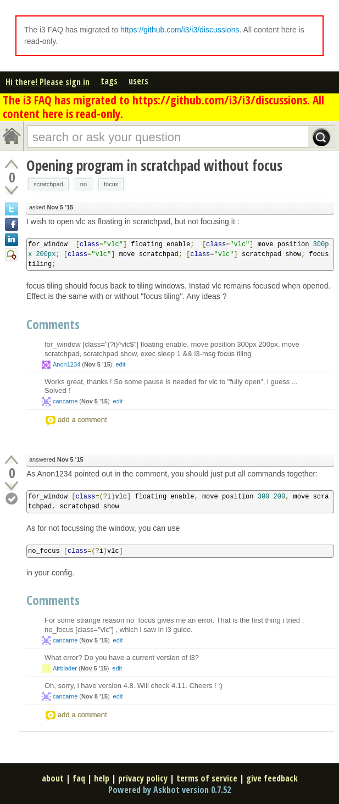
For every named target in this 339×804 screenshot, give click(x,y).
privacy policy (143, 778)
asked (51, 207)
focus (111, 184)
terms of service (206, 778)
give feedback (272, 778)
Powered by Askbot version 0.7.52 (169, 790)
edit (120, 364)
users (138, 81)
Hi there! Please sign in (47, 82)
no (83, 184)
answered (56, 459)
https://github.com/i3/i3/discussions (179, 29)
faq (79, 778)
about (53, 778)
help (101, 778)
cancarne (65, 401)
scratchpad (48, 184)
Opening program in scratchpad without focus (154, 165)
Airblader (65, 668)
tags (109, 81)
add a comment (82, 419)
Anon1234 (66, 364)
